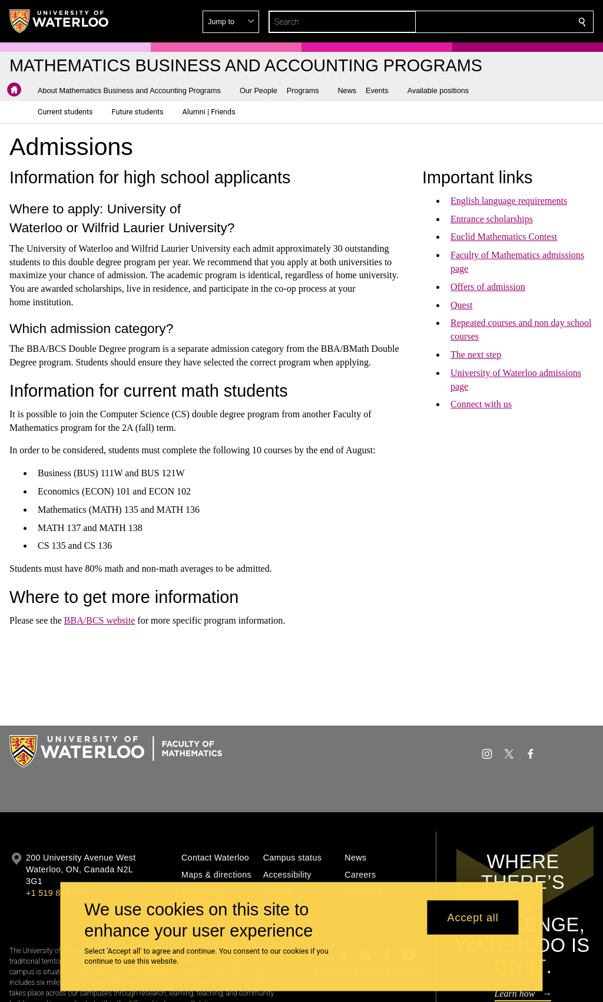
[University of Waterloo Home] (59, 21)
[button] (497, 21)
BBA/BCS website (99, 620)
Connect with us (481, 404)
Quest (461, 305)
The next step (475, 355)
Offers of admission (487, 287)
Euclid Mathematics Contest (503, 237)
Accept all (473, 917)
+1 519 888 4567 (59, 893)
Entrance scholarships (491, 219)
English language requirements (508, 201)
